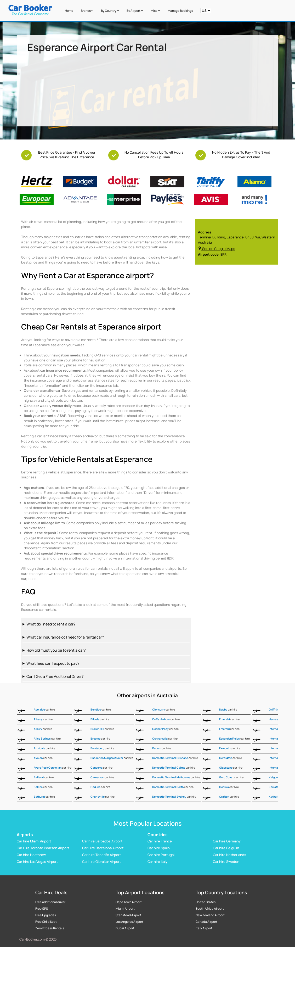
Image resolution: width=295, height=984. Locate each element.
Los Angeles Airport (129, 922)
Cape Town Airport (129, 902)
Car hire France (160, 841)
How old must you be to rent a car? (56, 650)
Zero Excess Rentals (49, 928)
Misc (155, 11)
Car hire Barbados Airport (102, 841)
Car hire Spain (159, 848)
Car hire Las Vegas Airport (37, 861)
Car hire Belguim (226, 848)
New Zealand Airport (210, 915)
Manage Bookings (180, 11)
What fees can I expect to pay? (52, 663)
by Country (110, 11)
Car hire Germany (227, 841)
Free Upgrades (45, 915)
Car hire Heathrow (31, 854)
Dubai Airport (125, 928)
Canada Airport (206, 922)
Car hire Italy (157, 861)
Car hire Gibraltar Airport (101, 861)
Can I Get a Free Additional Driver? (54, 676)
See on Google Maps (216, 248)
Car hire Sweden (226, 861)
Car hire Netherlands (229, 854)
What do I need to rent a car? (50, 624)
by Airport (135, 11)
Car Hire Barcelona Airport (102, 848)
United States (205, 902)
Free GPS (41, 909)
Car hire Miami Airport (34, 841)
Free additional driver (50, 902)
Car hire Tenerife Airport (101, 854)
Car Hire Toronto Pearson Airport (43, 848)
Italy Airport (204, 928)
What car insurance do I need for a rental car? (65, 637)
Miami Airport (125, 909)
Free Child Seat (46, 922)
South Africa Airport (210, 909)
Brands (87, 11)
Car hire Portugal (161, 854)
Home (69, 11)
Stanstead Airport (128, 915)
